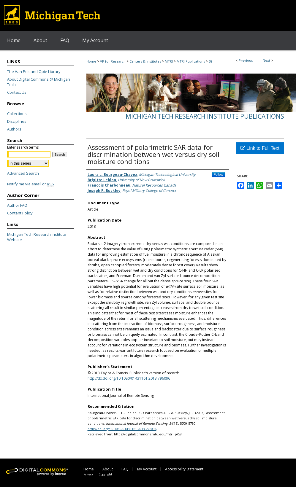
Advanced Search (23, 173)
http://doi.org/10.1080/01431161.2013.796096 (122, 428)
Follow (218, 174)
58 (210, 61)
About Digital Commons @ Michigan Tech (38, 82)
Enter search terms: (23, 147)
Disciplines (16, 121)
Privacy (88, 474)
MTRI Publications (191, 61)
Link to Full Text (259, 148)
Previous (246, 60)
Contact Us (16, 92)
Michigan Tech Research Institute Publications (205, 116)
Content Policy (20, 213)
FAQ (125, 469)
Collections (17, 113)
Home (91, 61)
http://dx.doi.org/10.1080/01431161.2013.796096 (129, 378)
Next (266, 60)
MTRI (169, 61)
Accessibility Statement (184, 469)
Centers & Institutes (145, 61)
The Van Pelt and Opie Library (34, 71)
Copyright (105, 474)
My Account (146, 469)
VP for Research (113, 61)
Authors (14, 129)
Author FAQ (17, 205)
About (107, 469)
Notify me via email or (30, 184)
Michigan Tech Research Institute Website (36, 237)
